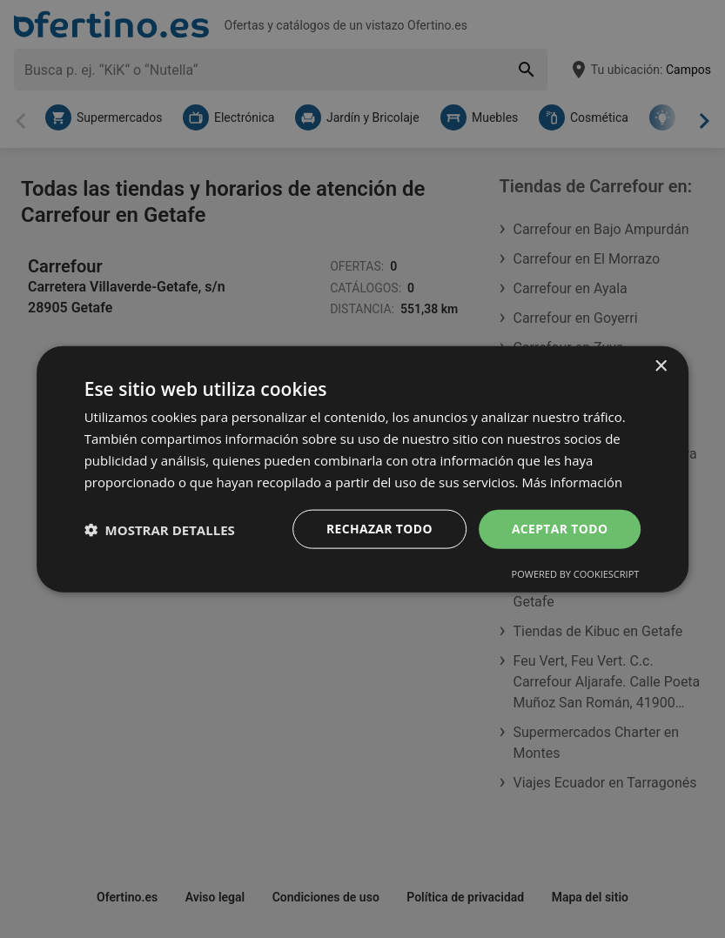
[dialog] (363, 468)
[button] (159, 529)
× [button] (660, 365)
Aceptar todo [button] (559, 528)
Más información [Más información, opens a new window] (572, 481)
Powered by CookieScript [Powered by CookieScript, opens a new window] (576, 573)
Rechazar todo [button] (378, 528)
